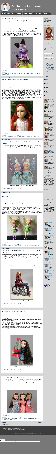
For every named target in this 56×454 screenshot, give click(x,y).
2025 (46, 78)
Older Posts (40, 422)
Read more (52, 226)
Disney (12, 189)
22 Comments (49, 280)
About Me (19, 13)
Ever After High (16, 73)
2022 (46, 82)
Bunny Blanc (11, 73)
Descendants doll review (18, 418)
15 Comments (49, 256)
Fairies (16, 245)
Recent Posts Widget (46, 282)
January (47, 76)
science (8, 372)
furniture (22, 136)
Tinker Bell (29, 189)
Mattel (32, 73)
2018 (46, 87)
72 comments (9, 369)
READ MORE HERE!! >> (5, 70)
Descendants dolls (24, 418)
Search (13, 13)
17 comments (9, 188)
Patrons (8, 13)
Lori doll (29, 136)
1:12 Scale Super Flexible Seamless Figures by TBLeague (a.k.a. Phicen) (51, 152)
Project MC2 (5, 372)
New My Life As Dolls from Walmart (51, 121)
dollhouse (20, 136)
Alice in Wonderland (6, 73)
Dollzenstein (11, 257)
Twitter (45, 48)
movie (23, 189)
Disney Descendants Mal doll (14, 379)
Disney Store (19, 189)
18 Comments (49, 274)
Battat (10, 136)
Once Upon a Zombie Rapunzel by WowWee (51, 136)
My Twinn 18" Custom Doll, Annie (51, 128)
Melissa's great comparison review (15, 145)
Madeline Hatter (28, 73)
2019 (46, 86)
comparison (8, 189)
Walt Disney (37, 245)
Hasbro (7, 419)
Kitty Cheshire (24, 73)
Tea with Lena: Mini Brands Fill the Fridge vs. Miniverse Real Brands (51, 276)
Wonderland (7, 74)
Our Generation (34, 136)
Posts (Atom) (7, 424)
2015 (46, 91)
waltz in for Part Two (35, 211)
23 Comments (49, 244)
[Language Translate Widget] (48, 57)
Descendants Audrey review (11, 418)
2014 (46, 92)
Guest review (20, 73)
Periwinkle (25, 189)
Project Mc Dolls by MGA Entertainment (13, 311)
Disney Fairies (15, 189)
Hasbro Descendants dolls (11, 419)
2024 (46, 79)
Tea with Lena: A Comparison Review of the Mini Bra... (50, 68)
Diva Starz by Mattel (51, 159)
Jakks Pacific (24, 245)
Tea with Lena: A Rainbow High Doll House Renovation (49, 65)
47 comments (9, 135)
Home (3, 13)
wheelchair (6, 306)
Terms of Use (47, 13)
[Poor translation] (3, 440)
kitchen (25, 136)
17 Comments (49, 234)
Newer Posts (4, 422)
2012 (46, 95)
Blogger (40, 433)
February (47, 75)
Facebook (13, 327)
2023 (46, 80)
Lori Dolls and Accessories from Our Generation (15, 79)
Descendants (5, 418)
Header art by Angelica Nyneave (48, 15)
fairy (21, 189)
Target (38, 136)
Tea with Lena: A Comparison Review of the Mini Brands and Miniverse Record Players (51, 168)
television (11, 372)
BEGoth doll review (7, 204)
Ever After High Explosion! (9, 18)
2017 (46, 88)
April (47, 72)
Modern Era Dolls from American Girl (50, 107)
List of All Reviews (38, 13)
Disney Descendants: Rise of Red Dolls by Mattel (51, 259)
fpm (34, 433)
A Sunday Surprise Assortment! (50, 69)
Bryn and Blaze (13, 136)
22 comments (9, 303)
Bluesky (45, 49)
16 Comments (49, 239)
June (46, 63)
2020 (46, 84)
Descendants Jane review (30, 418)
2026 (46, 62)
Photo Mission (35, 73)
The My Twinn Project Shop (48, 47)
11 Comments (49, 262)
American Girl (7, 136)
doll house (16, 136)
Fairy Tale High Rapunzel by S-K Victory (50, 143)
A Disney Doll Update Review (13, 377)
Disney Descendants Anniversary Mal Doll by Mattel (51, 264)
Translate (50, 58)
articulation (5, 189)
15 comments (9, 244)
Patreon (45, 44)
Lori (27, 136)
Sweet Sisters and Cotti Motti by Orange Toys (51, 270)
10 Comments (49, 268)
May (46, 71)
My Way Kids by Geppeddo (50, 246)
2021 (46, 83)
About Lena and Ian (27, 13)
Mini (31, 136)
